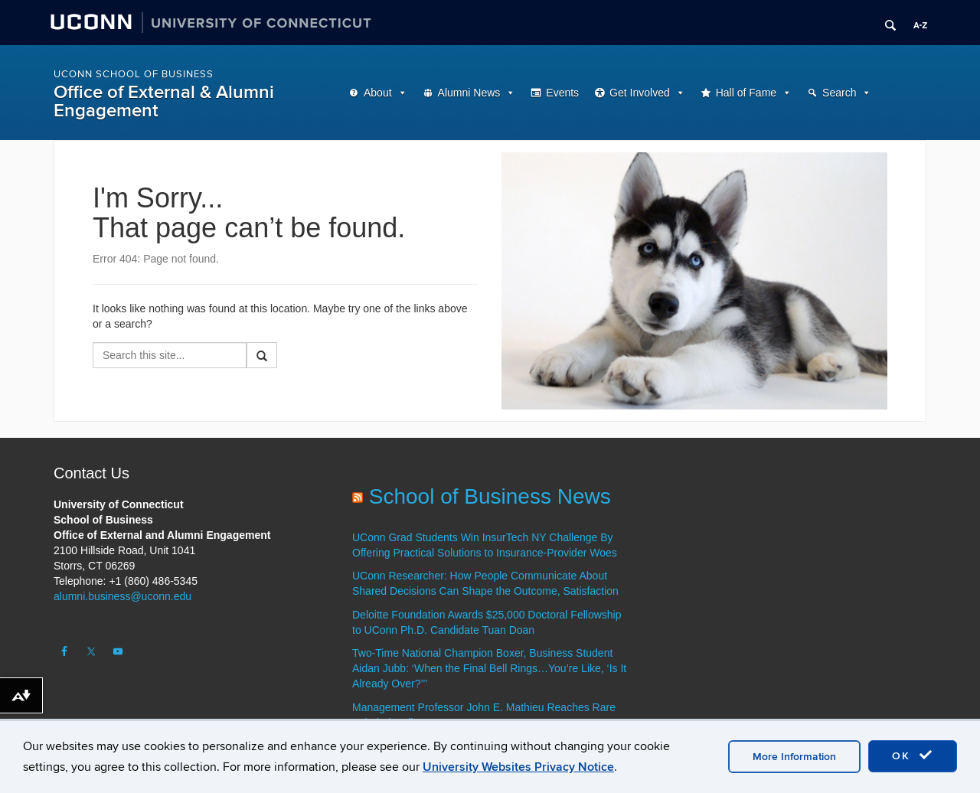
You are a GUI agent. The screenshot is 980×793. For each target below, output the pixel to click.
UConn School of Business (134, 74)
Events (562, 92)
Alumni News (469, 92)
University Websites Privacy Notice (518, 767)
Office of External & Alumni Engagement (164, 101)
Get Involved (639, 92)
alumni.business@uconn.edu (122, 596)
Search (839, 92)
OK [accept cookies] (912, 755)
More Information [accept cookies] (794, 756)
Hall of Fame (746, 92)
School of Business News (490, 496)
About (378, 92)
